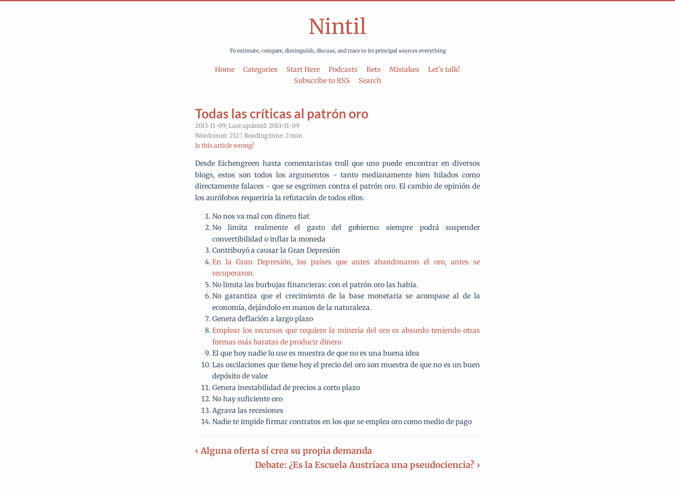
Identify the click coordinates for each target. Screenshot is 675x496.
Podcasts (343, 69)
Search (370, 80)
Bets (373, 69)
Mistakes (404, 69)
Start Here (303, 69)
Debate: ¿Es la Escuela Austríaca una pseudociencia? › (367, 464)
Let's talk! (444, 69)
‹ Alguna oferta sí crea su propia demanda (283, 450)
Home (225, 69)
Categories (260, 69)
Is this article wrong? (224, 145)
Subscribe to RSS (322, 80)
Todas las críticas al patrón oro (281, 113)
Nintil (337, 27)
